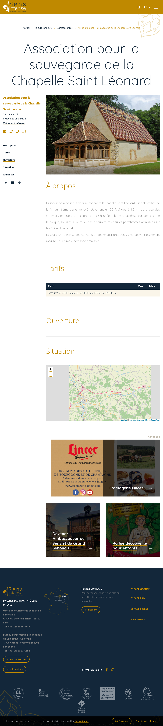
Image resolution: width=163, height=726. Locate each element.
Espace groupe (140, 589)
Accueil (26, 27)
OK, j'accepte (121, 721)
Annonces (8, 174)
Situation (8, 167)
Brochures (138, 619)
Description (9, 145)
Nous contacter (16, 659)
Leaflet (124, 420)
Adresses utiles (65, 27)
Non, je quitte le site (146, 721)
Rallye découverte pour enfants (130, 545)
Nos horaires (15, 669)
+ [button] (51, 369)
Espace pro (138, 598)
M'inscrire (91, 609)
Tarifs (6, 152)
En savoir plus (81, 721)
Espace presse (139, 608)
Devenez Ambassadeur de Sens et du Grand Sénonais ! (69, 540)
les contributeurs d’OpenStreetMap (144, 420)
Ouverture (9, 159)
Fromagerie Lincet (126, 487)
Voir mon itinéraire (14, 123)
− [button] (51, 374)
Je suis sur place (43, 27)
